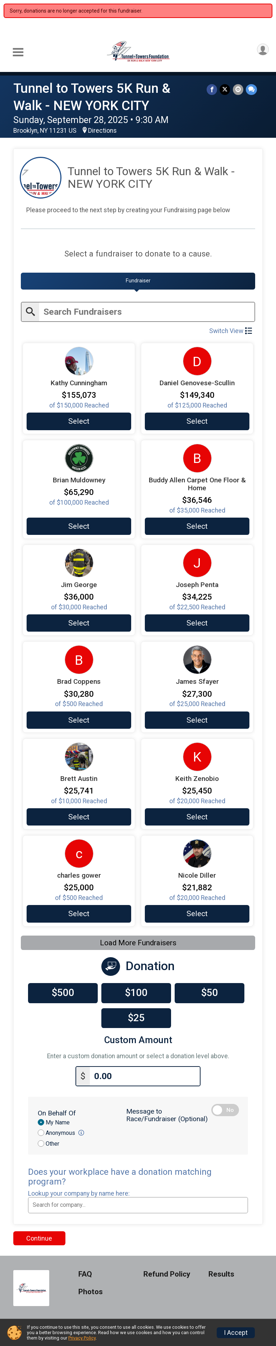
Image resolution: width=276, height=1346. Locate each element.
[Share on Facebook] (213, 90)
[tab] (138, 281)
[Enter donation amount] (145, 1073)
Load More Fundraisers (138, 941)
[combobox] (138, 1203)
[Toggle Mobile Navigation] (18, 52)
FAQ (85, 1272)
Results (221, 1272)
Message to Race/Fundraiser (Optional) (167, 1112)
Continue (39, 1236)
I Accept (236, 1332)
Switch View (230, 329)
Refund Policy (166, 1272)
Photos (90, 1290)
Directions (102, 130)
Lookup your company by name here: (79, 1191)
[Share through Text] (251, 90)
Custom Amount (138, 1039)
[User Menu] (262, 50)
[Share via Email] (238, 90)
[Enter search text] (146, 310)
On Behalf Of (57, 1111)
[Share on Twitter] (226, 90)
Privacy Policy (82, 1338)
